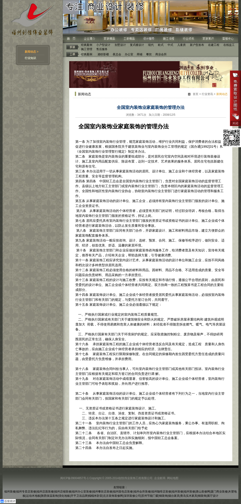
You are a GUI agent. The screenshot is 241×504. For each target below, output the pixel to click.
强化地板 (64, 495)
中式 (170, 45)
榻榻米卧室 (95, 495)
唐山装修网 (203, 491)
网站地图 (172, 478)
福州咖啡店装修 (161, 491)
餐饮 (149, 54)
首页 (195, 94)
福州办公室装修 (82, 491)
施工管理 (86, 49)
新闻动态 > (31, 51)
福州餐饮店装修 (102, 491)
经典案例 (86, 45)
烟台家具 (174, 495)
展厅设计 (212, 495)
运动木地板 (33, 495)
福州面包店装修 (123, 491)
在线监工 (229, 45)
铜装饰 (163, 495)
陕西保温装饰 (49, 495)
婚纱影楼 (103, 54)
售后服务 (102, 49)
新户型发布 (197, 45)
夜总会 (117, 54)
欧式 (161, 45)
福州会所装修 (142, 491)
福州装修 (10, 491)
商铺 (139, 54)
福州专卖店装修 (26, 491)
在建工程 (213, 45)
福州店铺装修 (62, 491)
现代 (151, 45)
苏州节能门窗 (149, 495)
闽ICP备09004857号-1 (74, 478)
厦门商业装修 (219, 491)
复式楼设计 (137, 45)
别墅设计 (120, 45)
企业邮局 (159, 478)
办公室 (129, 54)
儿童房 (181, 45)
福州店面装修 (45, 491)
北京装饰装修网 (113, 495)
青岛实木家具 (188, 495)
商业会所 (161, 54)
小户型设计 (103, 45)
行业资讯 (207, 94)
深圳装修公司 (132, 495)
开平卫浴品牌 (79, 495)
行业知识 (30, 58)
